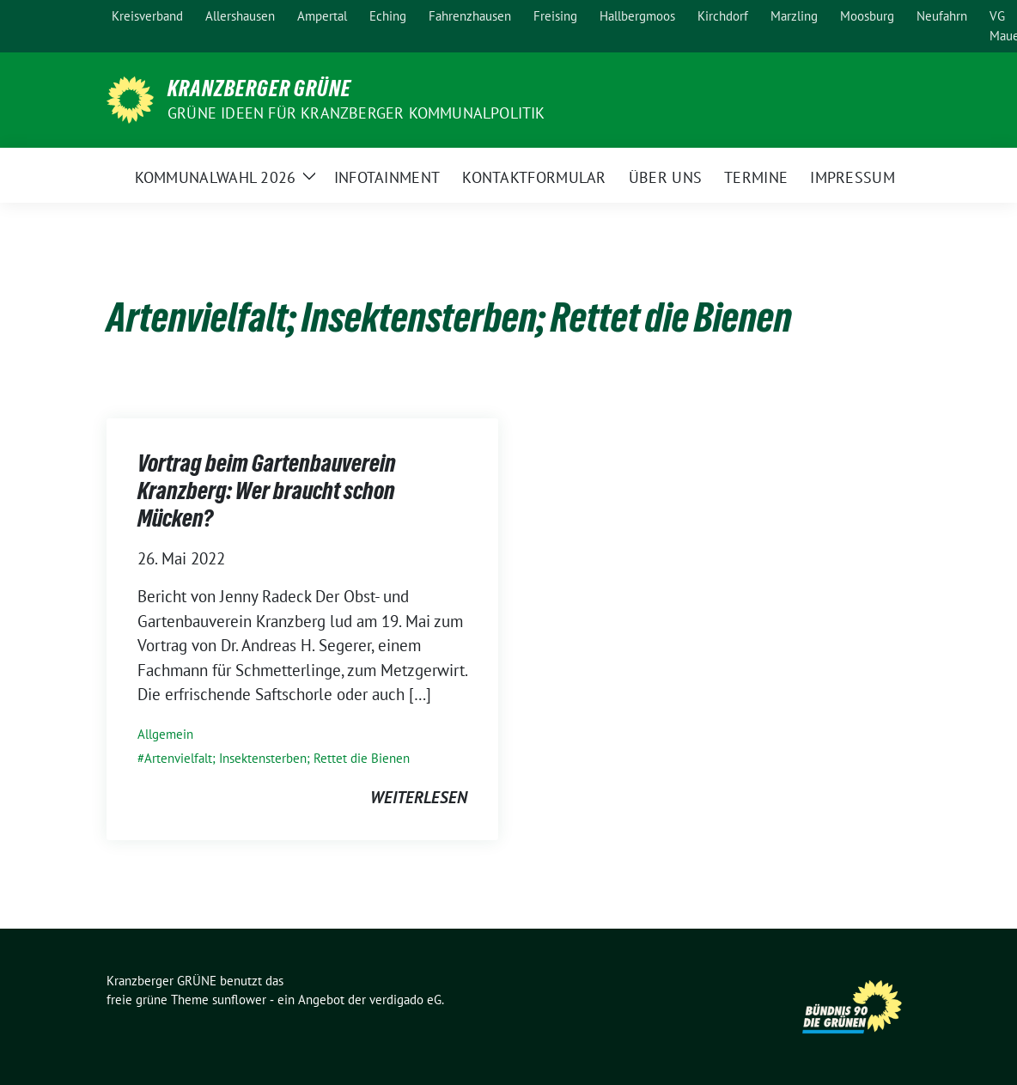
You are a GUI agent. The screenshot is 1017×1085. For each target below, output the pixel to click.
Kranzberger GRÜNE (259, 88)
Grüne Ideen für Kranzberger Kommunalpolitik (356, 113)
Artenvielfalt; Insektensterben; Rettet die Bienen (277, 758)
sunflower (239, 999)
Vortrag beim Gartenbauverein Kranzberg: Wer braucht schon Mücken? (266, 491)
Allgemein (165, 734)
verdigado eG (405, 999)
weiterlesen (418, 797)
